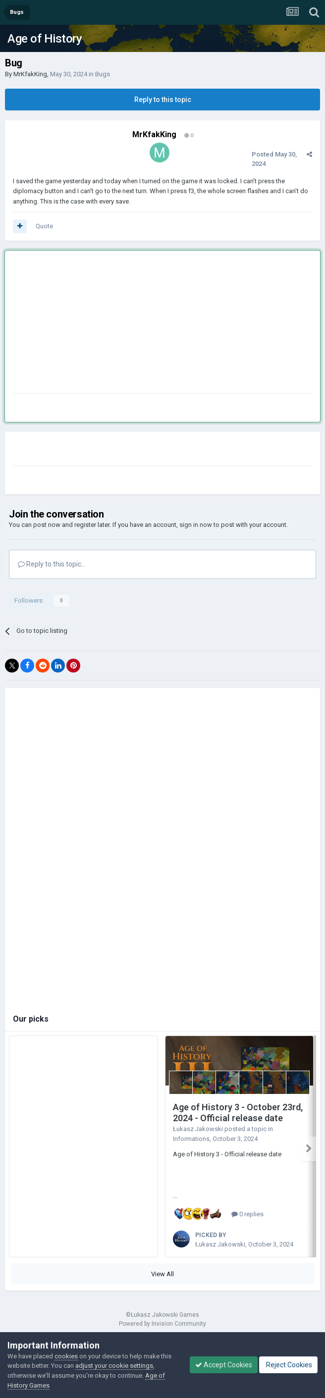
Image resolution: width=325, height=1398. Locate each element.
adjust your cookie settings (114, 1365)
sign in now (195, 524)
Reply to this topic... (52, 564)
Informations (191, 1138)
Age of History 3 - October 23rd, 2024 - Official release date (238, 1113)
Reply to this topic (162, 100)
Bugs (102, 74)
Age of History (44, 39)
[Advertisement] (129, 324)
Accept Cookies (223, 1365)
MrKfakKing (30, 74)
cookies (66, 1356)
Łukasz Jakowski (198, 1129)
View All (162, 1274)
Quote (44, 226)
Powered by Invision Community (162, 1323)
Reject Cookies (288, 1365)
